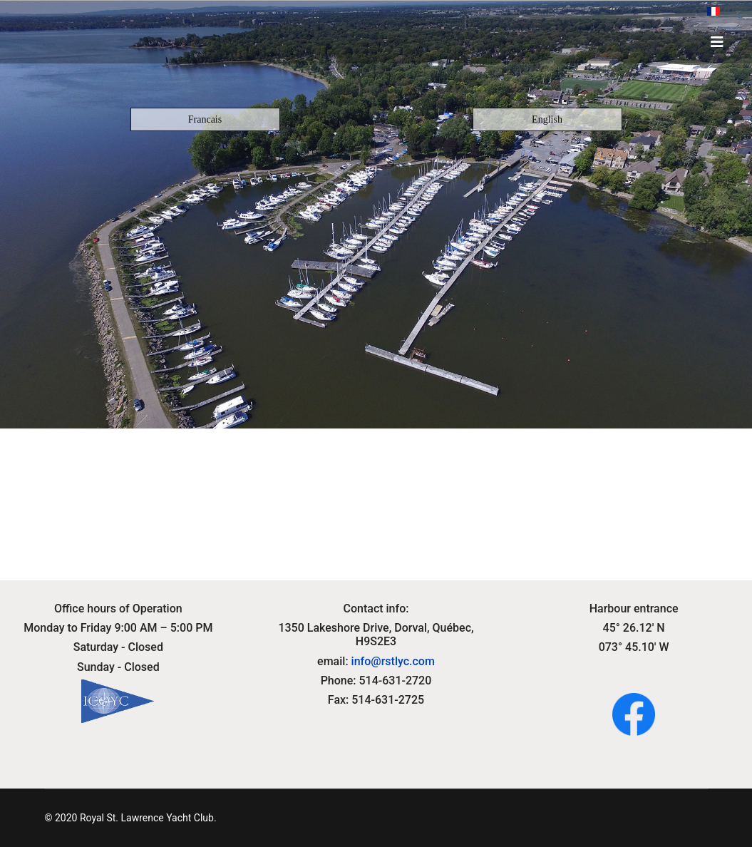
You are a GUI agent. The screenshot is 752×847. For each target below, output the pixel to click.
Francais (205, 119)
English (547, 119)
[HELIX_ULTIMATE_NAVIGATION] (717, 42)
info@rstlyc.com (393, 661)
